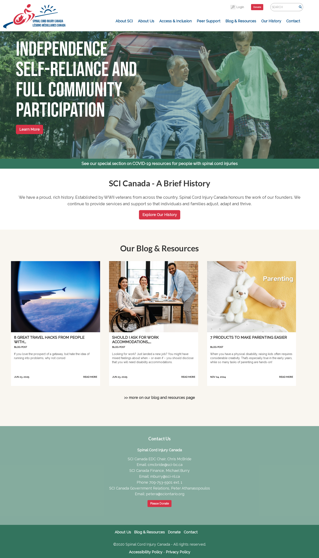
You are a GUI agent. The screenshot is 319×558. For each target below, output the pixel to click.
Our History (271, 21)
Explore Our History (159, 215)
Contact (293, 21)
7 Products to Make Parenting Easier (248, 337)
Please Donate (159, 503)
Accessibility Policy (145, 552)
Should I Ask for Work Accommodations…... (135, 339)
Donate (257, 7)
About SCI (124, 21)
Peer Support (208, 21)
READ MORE (90, 377)
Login (240, 7)
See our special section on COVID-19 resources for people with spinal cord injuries (160, 163)
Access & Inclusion (175, 21)
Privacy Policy (178, 552)
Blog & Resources (240, 21)
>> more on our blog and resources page (159, 397)
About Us (146, 21)
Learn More (29, 129)
